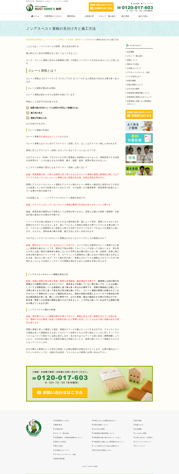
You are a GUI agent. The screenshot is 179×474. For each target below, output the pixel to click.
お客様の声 (89, 17)
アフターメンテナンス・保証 (138, 72)
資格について (132, 60)
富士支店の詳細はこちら (102, 450)
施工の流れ (143, 17)
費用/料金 (71, 17)
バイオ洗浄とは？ (134, 76)
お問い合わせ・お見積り (144, 437)
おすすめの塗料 (133, 89)
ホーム (35, 17)
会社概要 (136, 3)
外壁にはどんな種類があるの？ (104, 420)
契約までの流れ (133, 64)
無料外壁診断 (60, 459)
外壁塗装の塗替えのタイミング (139, 97)
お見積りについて (134, 68)
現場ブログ (139, 425)
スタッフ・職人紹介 (107, 17)
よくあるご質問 (140, 433)
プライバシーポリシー (143, 442)
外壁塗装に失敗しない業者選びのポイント (139, 102)
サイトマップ (148, 3)
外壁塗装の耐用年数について (138, 93)
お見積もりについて (62, 450)
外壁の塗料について (135, 85)
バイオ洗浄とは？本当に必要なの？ (106, 446)
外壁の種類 (131, 80)
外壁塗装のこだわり (53, 17)
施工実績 (125, 17)
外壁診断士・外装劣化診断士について (68, 437)
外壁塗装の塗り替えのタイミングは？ (107, 437)
